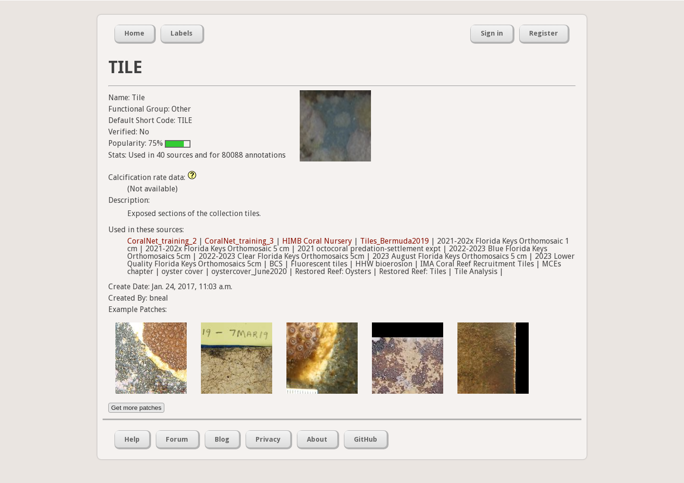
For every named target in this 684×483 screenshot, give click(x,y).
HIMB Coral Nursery (317, 241)
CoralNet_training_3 (239, 241)
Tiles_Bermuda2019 (394, 241)
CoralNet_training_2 (162, 241)
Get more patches (136, 407)
